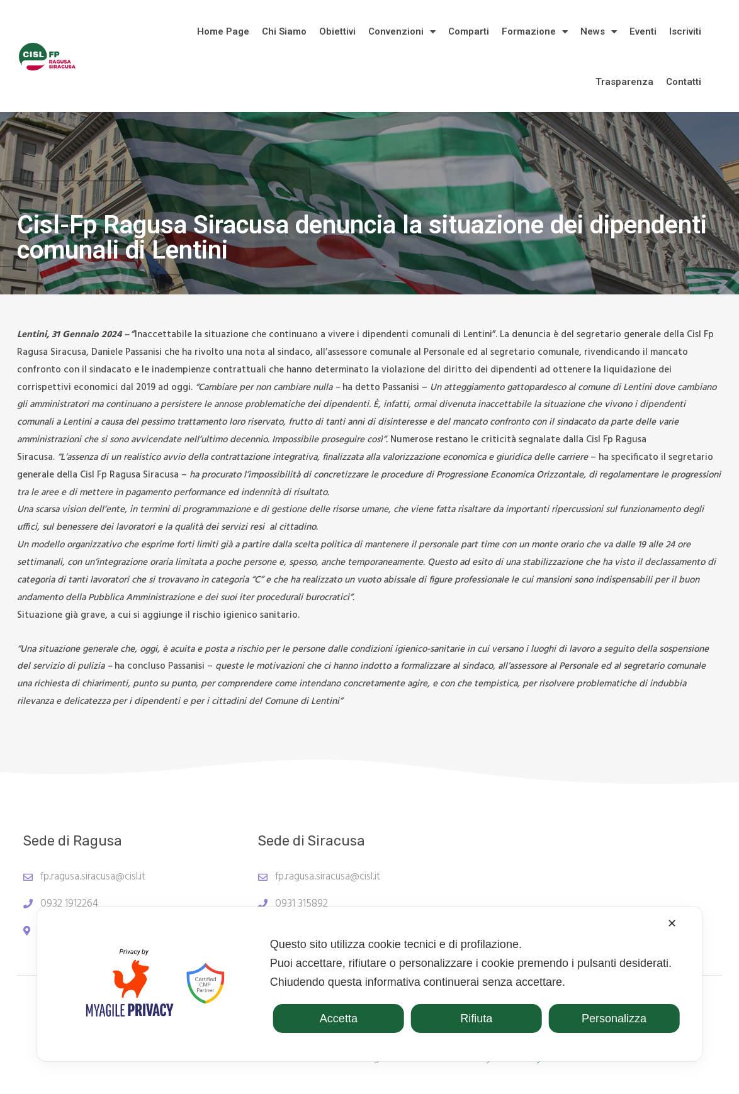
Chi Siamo (284, 31)
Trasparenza (624, 81)
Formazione (535, 32)
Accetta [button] (339, 1018)
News (598, 32)
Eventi (643, 31)
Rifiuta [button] (476, 1018)
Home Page (223, 31)
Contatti (683, 81)
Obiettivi (337, 31)
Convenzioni (402, 32)
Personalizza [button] (614, 1018)
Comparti (468, 31)
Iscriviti (685, 31)
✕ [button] (672, 923)
